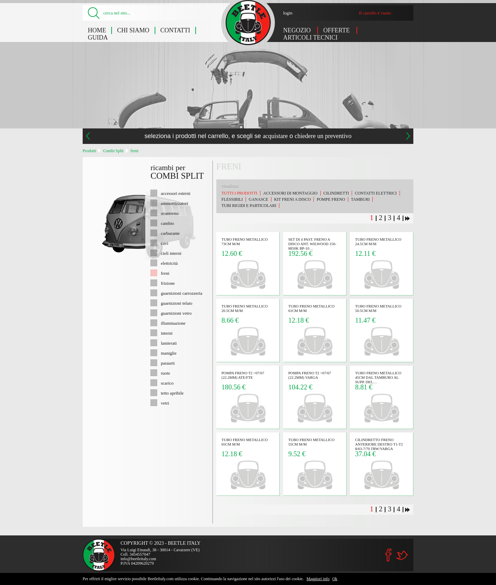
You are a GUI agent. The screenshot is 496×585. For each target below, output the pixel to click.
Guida (98, 37)
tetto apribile (172, 392)
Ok (335, 578)
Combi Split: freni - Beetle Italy (248, 22)
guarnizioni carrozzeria (181, 293)
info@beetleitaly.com (138, 558)
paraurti (168, 363)
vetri (165, 402)
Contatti (175, 30)
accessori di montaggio (290, 193)
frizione (168, 283)
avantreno (169, 213)
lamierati (169, 343)
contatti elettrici (375, 193)
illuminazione (173, 323)
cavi (164, 243)
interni (167, 333)
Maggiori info (318, 578)
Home (97, 30)
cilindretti (336, 193)
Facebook (388, 555)
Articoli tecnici (310, 37)
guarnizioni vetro (176, 313)
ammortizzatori (174, 203)
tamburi (360, 199)
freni (134, 150)
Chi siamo (133, 30)
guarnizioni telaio (176, 303)
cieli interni (171, 253)
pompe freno (331, 199)
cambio (167, 223)
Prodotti (89, 150)
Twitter (401, 555)
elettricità (169, 263)
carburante (170, 233)
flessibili (232, 199)
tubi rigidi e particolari (248, 205)
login (287, 12)
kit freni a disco (292, 199)
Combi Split (113, 150)
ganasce (258, 199)
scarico (167, 382)
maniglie (169, 353)
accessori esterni (175, 193)
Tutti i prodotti (239, 193)
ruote (165, 372)
